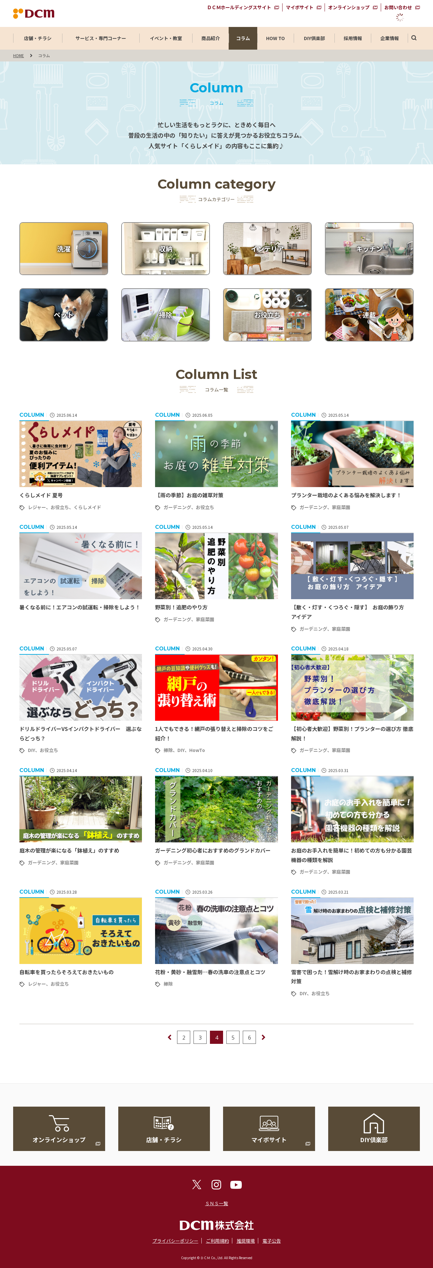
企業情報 (389, 38)
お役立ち (60, 507)
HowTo (197, 750)
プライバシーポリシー (175, 1240)
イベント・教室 (166, 38)
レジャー (37, 507)
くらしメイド (87, 507)
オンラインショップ (349, 7)
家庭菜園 (341, 507)
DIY (31, 750)
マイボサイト (299, 7)
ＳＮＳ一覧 (216, 1203)
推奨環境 (246, 1240)
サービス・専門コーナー (101, 38)
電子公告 (271, 1240)
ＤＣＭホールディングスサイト (239, 7)
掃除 (168, 750)
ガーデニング (177, 507)
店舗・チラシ (38, 38)
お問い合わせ (398, 7)
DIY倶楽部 (314, 38)
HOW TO (275, 38)
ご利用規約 (217, 1240)
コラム (243, 38)
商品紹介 (210, 38)
